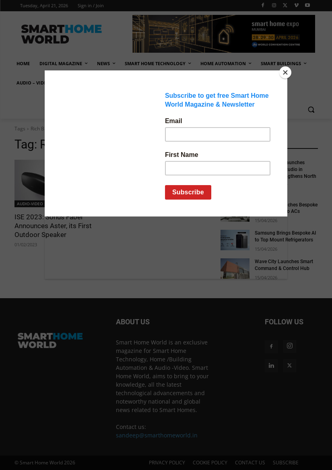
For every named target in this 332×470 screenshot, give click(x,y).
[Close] (285, 72)
